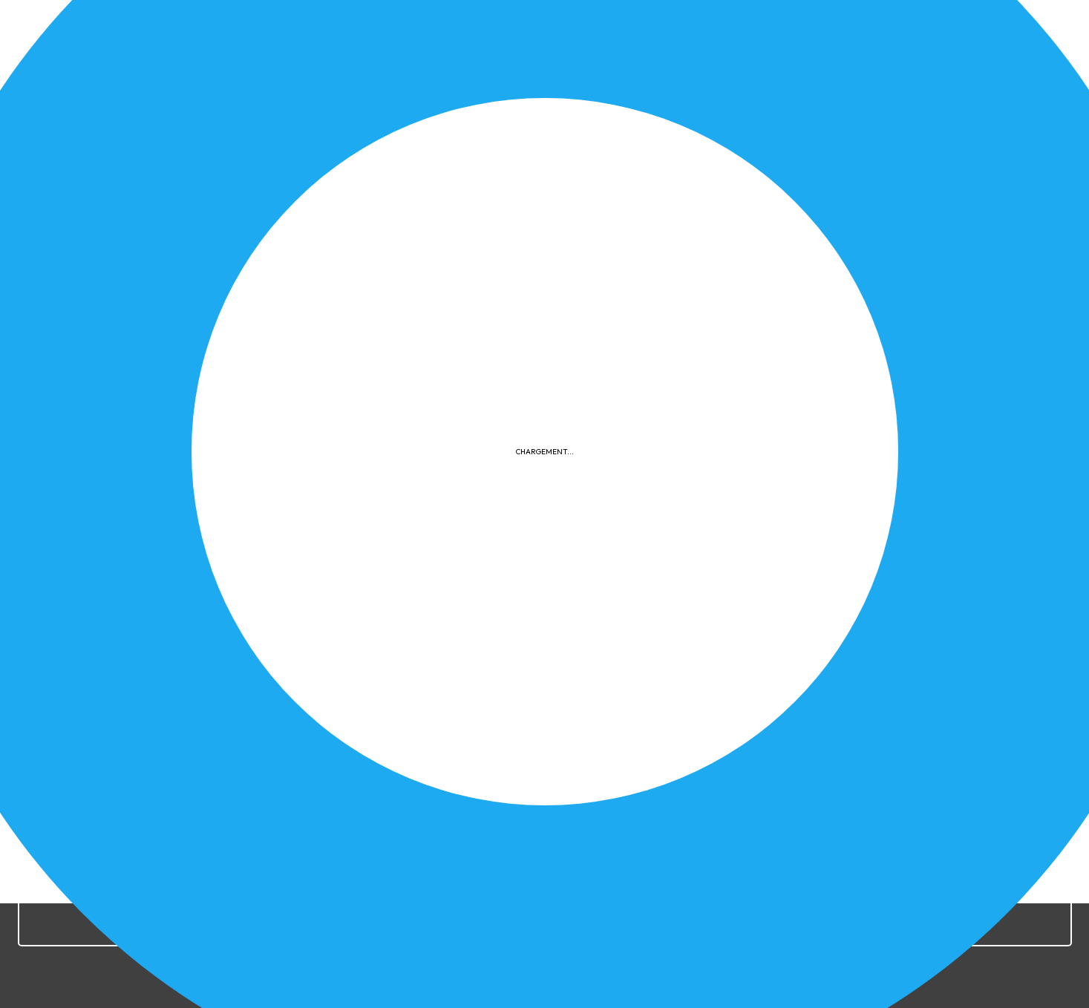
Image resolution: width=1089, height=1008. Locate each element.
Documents (915, 360)
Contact (851, 719)
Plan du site (781, 719)
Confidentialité (591, 719)
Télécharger (230, 461)
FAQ (721, 719)
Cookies (671, 719)
